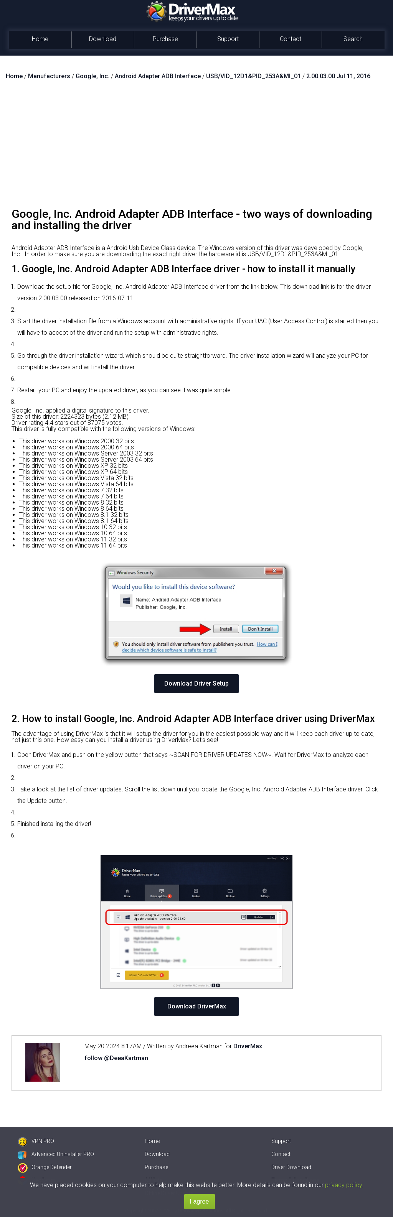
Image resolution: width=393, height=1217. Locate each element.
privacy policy (343, 1185)
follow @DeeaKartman (116, 1058)
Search (353, 39)
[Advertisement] (196, 147)
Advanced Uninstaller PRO (56, 1154)
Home (40, 39)
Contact (290, 39)
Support (228, 39)
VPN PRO (36, 1141)
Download (102, 39)
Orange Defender (45, 1167)
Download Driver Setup (196, 683)
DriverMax (247, 1046)
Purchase (165, 39)
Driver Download (291, 1167)
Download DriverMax (196, 1006)
